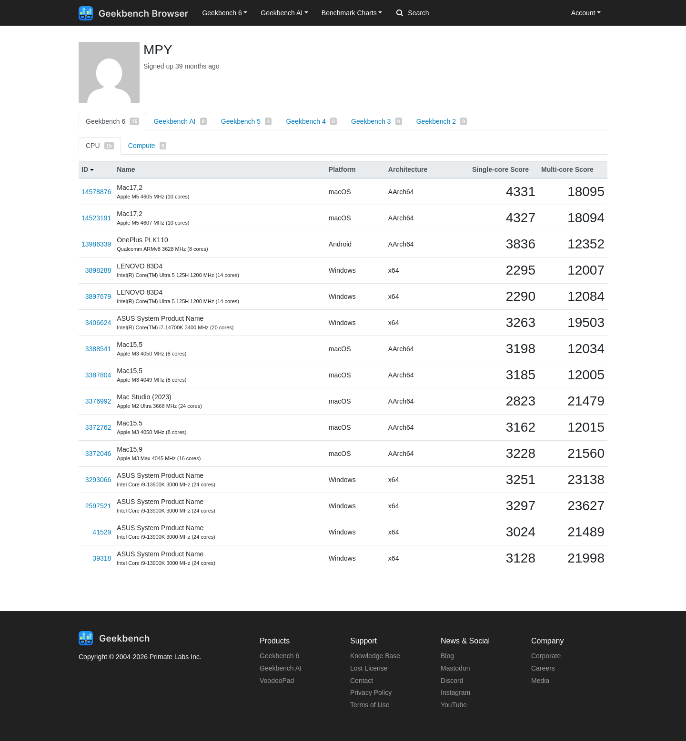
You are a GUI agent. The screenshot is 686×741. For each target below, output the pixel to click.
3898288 (98, 270)
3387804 (98, 375)
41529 (101, 532)
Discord (452, 680)
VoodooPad (277, 680)
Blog (447, 656)
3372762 (98, 427)
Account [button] (583, 13)
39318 (101, 558)
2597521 (98, 506)
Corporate (546, 656)
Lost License (369, 668)
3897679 (98, 296)
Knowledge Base (375, 656)
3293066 (98, 480)
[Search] (446, 13)
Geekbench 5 (246, 121)
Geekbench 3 (376, 121)
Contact (361, 680)
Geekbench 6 (112, 121)
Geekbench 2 (441, 121)
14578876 (96, 192)
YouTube (454, 705)
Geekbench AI (179, 121)
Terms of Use (369, 705)
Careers (543, 668)
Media (540, 680)
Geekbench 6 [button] (222, 13)
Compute (147, 145)
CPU (100, 145)
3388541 (98, 349)
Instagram (455, 692)
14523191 (96, 218)
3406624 (98, 322)
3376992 (98, 401)
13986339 (96, 244)
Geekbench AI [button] (282, 13)
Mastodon (455, 668)
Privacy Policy (371, 692)
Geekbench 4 (311, 121)
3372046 (98, 453)
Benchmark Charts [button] (349, 13)
